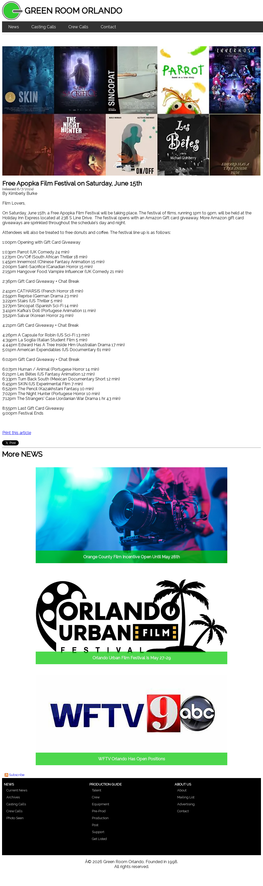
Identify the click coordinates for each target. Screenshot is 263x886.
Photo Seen (15, 818)
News (13, 26)
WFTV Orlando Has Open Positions (131, 758)
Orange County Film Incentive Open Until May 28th (131, 556)
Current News (16, 790)
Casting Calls (43, 26)
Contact (108, 26)
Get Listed (99, 839)
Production (100, 818)
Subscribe (16, 775)
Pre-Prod (99, 811)
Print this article (16, 432)
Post (95, 825)
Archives (13, 797)
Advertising (186, 804)
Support (98, 832)
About (181, 790)
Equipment (100, 804)
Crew (96, 797)
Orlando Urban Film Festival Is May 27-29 (131, 657)
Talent (96, 790)
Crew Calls (78, 26)
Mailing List (185, 797)
